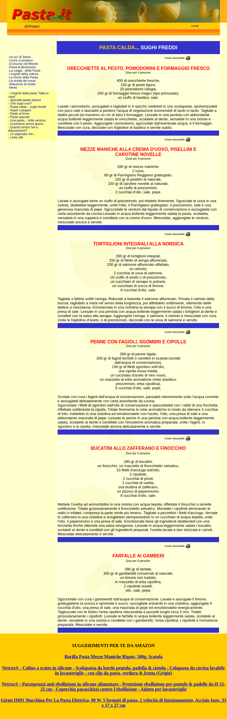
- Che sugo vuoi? (20, 103)
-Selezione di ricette (22, 84)
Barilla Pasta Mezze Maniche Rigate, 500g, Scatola (113, 656)
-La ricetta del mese (22, 80)
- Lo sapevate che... (22, 134)
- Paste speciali (19, 117)
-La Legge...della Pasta (24, 70)
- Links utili (15, 137)
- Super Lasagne (19, 110)
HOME (195, 26)
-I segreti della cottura (23, 74)
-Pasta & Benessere (22, 67)
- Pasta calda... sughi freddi (27, 106)
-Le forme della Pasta (23, 77)
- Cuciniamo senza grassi (25, 123)
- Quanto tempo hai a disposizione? (22, 128)
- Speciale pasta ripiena (24, 100)
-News (12, 87)
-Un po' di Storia (19, 57)
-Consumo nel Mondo (23, 63)
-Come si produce (20, 60)
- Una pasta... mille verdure (27, 120)
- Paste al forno (19, 113)
